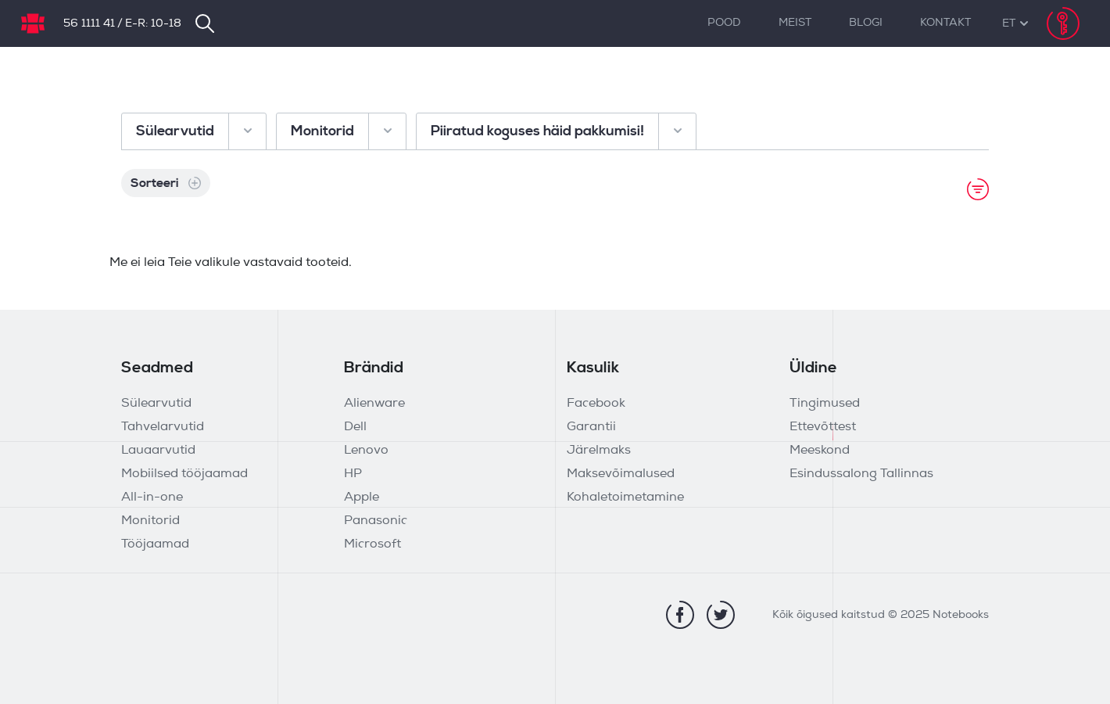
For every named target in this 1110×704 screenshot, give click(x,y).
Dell (355, 427)
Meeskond (820, 450)
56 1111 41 (89, 24)
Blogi (866, 23)
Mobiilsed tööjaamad (184, 474)
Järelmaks (599, 450)
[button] (1009, 24)
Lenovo (366, 450)
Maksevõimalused (621, 474)
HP (353, 474)
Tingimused (825, 403)
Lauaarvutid (158, 450)
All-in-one (152, 497)
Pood (724, 23)
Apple (361, 497)
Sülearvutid (156, 403)
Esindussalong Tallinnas (861, 474)
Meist (795, 23)
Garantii (591, 427)
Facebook (596, 403)
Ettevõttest (823, 427)
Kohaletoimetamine (625, 497)
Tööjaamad (155, 544)
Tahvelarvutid (162, 427)
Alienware (374, 403)
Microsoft (372, 544)
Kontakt (945, 23)
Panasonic (375, 521)
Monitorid (150, 521)
